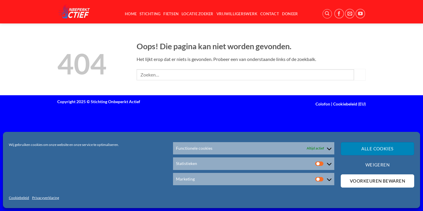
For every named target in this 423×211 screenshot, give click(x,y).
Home (131, 13)
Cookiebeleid (19, 197)
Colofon (322, 103)
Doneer (290, 13)
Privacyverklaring (45, 197)
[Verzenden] (360, 74)
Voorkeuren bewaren (377, 180)
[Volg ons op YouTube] (360, 13)
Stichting (150, 13)
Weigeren (377, 164)
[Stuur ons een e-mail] (350, 13)
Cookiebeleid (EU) (349, 103)
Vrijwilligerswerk (236, 13)
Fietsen (171, 13)
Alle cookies (377, 148)
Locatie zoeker (198, 13)
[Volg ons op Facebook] (339, 13)
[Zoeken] (327, 13)
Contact (269, 13)
